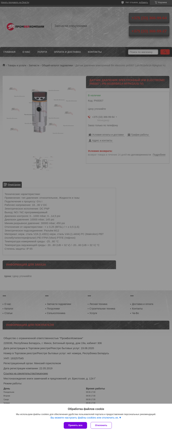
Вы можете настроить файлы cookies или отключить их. (85, 417)
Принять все (75, 425)
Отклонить (101, 425)
